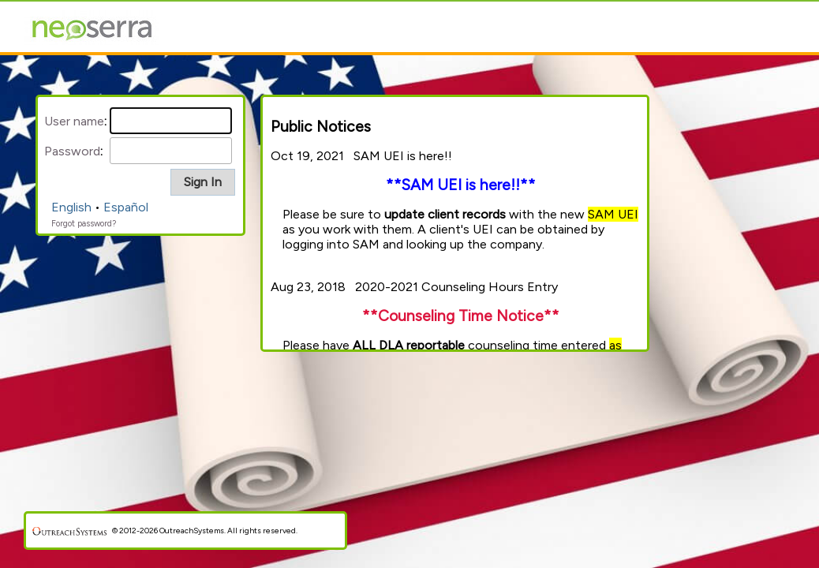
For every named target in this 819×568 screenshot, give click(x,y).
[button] (202, 182)
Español (125, 207)
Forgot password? (83, 224)
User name (74, 121)
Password (72, 151)
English (71, 207)
